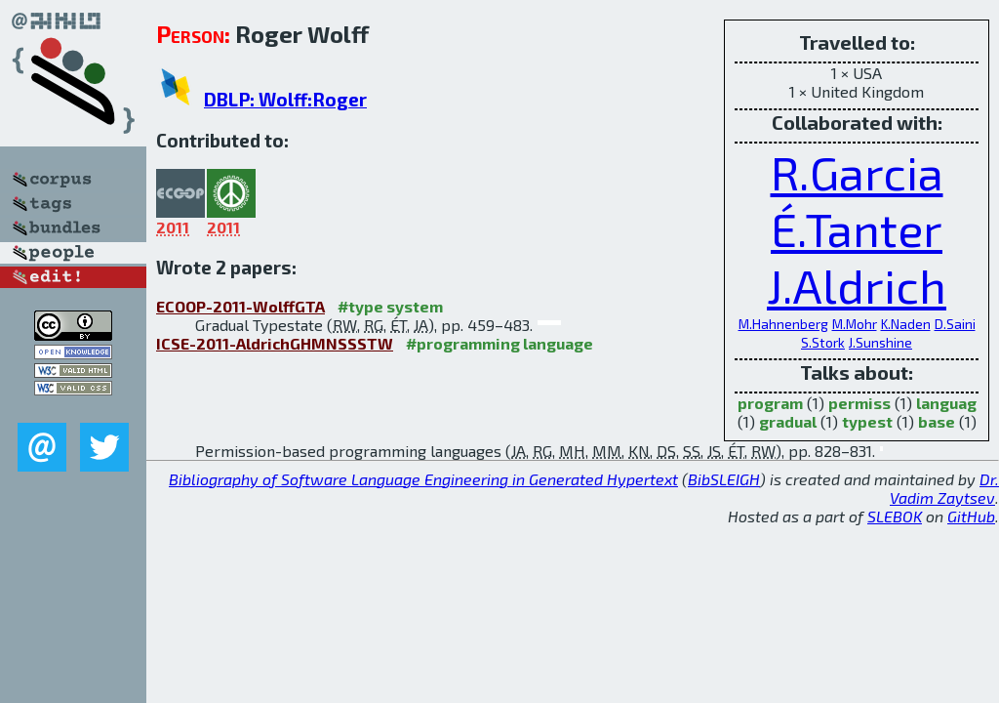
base (936, 421)
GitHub (971, 516)
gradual (788, 421)
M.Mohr (854, 323)
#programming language (499, 343)
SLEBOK (894, 516)
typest (867, 421)
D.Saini (955, 323)
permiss (859, 402)
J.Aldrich (856, 285)
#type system (390, 306)
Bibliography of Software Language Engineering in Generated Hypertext (423, 479)
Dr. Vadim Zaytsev (944, 488)
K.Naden (906, 323)
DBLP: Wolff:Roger (285, 99)
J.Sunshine (880, 342)
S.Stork (823, 342)
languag (946, 402)
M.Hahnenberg (783, 323)
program (770, 402)
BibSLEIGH (724, 479)
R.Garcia (857, 172)
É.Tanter (856, 228)
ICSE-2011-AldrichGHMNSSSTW (274, 343)
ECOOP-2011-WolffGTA (240, 306)
